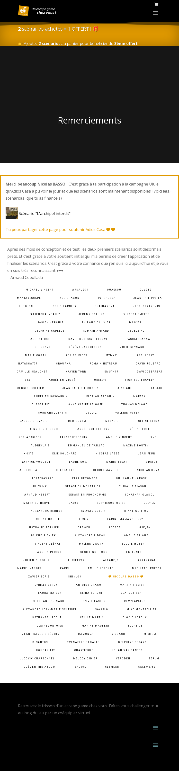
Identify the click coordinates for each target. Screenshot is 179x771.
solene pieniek (43, 535)
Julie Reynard (132, 347)
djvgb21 (146, 289)
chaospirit (41, 404)
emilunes (134, 552)
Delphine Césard (132, 642)
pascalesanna (138, 339)
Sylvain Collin (93, 511)
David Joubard (148, 363)
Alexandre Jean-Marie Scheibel (49, 609)
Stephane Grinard (49, 601)
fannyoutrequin (74, 437)
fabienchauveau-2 (44, 314)
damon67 (85, 634)
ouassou (114, 289)
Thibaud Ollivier (96, 322)
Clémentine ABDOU (39, 666)
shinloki (75, 576)
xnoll (155, 437)
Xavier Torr (76, 371)
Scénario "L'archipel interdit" (39, 213)
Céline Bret (140, 429)
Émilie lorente (101, 568)
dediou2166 (77, 421)
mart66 (139, 396)
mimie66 (150, 634)
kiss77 (84, 519)
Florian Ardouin (100, 396)
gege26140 (136, 330)
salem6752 (146, 666)
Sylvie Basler (94, 601)
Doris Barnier (64, 306)
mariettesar (116, 461)
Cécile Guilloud (94, 552)
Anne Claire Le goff (85, 404)
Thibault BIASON (132, 486)
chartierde (83, 650)
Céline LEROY (149, 421)
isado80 (80, 666)
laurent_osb (39, 339)
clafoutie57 (131, 592)
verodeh (123, 658)
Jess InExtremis (146, 306)
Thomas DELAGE (134, 404)
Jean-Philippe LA (148, 298)
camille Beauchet (32, 371)
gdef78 (151, 461)
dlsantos (40, 642)
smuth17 (111, 371)
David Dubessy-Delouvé (88, 339)
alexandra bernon (47, 511)
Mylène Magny (91, 543)
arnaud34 (80, 289)
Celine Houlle (48, 519)
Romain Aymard (96, 330)
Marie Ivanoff (29, 568)
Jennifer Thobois (44, 429)
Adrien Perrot (49, 552)
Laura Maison (50, 592)
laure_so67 (78, 461)
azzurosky (145, 355)
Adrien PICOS (76, 355)
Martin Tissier (132, 584)
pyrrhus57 (106, 298)
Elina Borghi (91, 592)
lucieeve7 (76, 560)
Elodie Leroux (135, 617)
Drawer (84, 527)
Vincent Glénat (48, 543)
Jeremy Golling (92, 314)
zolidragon (70, 298)
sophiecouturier (111, 503)
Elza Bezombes (85, 478)
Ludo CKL (26, 306)
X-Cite (29, 453)
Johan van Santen (127, 650)
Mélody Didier (85, 658)
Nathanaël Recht (47, 617)
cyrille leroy (46, 584)
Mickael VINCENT (40, 289)
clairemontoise (49, 625)
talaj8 (156, 388)
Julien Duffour (36, 560)
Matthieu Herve (36, 503)
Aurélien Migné (62, 379)
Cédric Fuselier (30, 388)
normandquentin (52, 412)
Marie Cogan (36, 355)
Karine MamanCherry (125, 519)
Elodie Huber (133, 543)
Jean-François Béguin (41, 634)
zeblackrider (30, 437)
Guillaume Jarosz (131, 478)
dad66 (74, 503)
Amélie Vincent (119, 437)
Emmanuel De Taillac (86, 445)
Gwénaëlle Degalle (83, 642)
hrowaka (63, 363)
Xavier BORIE (39, 576)
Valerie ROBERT (128, 412)
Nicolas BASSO (125, 576)
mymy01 (112, 355)
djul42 (91, 412)
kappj (65, 568)
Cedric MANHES (105, 470)
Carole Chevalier (34, 421)
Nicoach (118, 634)
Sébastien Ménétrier (83, 486)
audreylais (40, 445)
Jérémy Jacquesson (85, 347)
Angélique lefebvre (94, 429)
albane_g (111, 560)
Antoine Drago (88, 584)
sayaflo (101, 609)
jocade (115, 527)
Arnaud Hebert (37, 494)
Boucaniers (46, 650)
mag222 (135, 322)
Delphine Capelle (49, 330)
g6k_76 (144, 527)
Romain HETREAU (103, 363)
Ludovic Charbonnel (37, 658)
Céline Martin (92, 617)
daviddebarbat (149, 371)
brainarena (105, 306)
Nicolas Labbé (108, 453)
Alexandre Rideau (90, 535)
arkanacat (146, 560)
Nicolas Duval (149, 470)
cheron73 (42, 347)
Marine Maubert (96, 625)
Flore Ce (135, 625)
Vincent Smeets (137, 314)
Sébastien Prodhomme (87, 494)
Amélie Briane (136, 535)
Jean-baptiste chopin (81, 388)
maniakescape (29, 298)
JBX (27, 379)
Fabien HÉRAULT (50, 322)
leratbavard (43, 478)
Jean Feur (146, 453)
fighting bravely (139, 379)
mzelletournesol (147, 568)
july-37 (150, 503)
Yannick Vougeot (36, 461)
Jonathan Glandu (140, 494)
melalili (112, 421)
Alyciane (124, 388)
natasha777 (27, 363)
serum (154, 658)
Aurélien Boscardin (51, 396)
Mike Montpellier (142, 609)
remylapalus (135, 601)
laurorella (27, 470)
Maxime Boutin (136, 445)
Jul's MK (40, 486)
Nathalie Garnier (44, 527)
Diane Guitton (136, 511)
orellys (100, 379)
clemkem (112, 666)
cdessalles (65, 470)
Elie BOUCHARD (64, 453)
